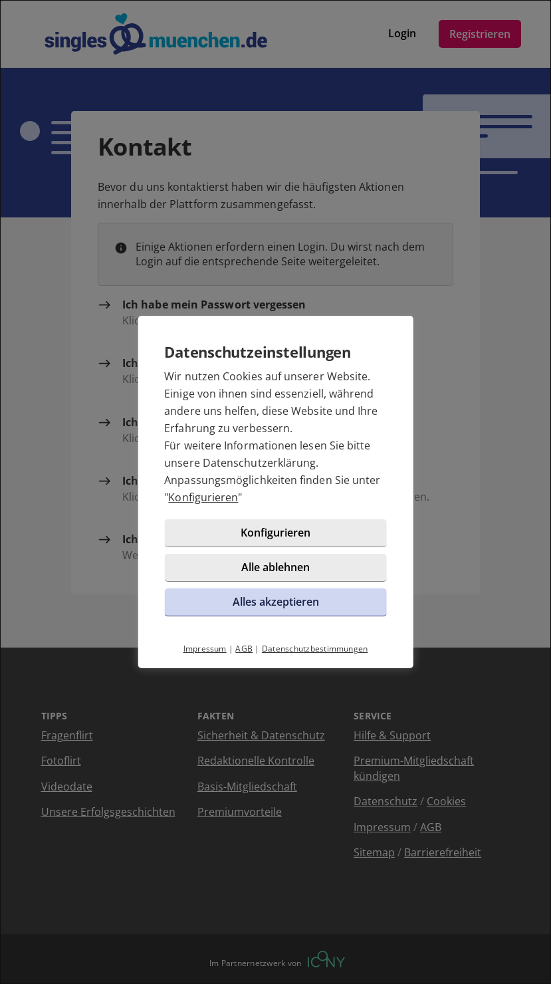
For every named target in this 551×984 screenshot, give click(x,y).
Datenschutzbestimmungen (315, 648)
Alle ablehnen (275, 567)
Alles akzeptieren (276, 601)
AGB (244, 648)
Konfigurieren (203, 497)
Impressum (205, 648)
